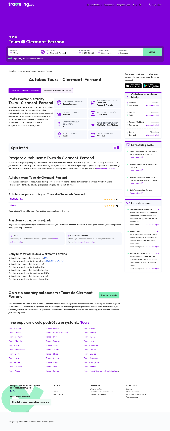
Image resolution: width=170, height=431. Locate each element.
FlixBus (13, 205)
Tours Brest (51, 337)
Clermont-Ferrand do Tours (57, 90)
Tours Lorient (89, 349)
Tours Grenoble (90, 358)
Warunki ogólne (96, 389)
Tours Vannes (89, 366)
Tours (65, 104)
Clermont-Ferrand (102, 103)
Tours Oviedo (52, 349)
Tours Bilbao (52, 354)
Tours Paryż (89, 328)
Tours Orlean (15, 332)
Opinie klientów (132, 392)
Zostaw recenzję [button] (109, 295)
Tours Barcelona (16, 328)
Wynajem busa (132, 397)
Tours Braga (52, 362)
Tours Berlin (14, 345)
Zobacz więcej (136, 157)
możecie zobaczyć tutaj (84, 242)
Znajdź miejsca (123, 5)
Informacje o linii (152, 105)
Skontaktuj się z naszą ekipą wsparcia (30, 402)
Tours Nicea (14, 371)
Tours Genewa (53, 341)
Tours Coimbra (16, 337)
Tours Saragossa (91, 362)
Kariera (129, 389)
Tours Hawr (89, 341)
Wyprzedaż (109, 5)
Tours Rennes (52, 371)
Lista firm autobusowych (136, 394)
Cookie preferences (98, 394)
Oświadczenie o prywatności (101, 392)
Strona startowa (94, 5)
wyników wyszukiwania (106, 168)
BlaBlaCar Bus (16, 199)
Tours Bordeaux (91, 345)
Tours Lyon (14, 358)
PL (141, 5)
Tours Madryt (89, 332)
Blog (135, 5)
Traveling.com (48, 421)
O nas (56, 392)
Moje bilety (154, 4)
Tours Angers (15, 362)
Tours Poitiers (15, 366)
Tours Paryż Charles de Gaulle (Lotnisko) (101, 371)
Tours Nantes (52, 358)
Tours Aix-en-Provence (57, 332)
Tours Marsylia (15, 341)
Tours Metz (51, 366)
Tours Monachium (17, 349)
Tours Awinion (52, 328)
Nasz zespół (58, 394)
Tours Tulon (89, 337)
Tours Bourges (15, 354)
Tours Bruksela (90, 354)
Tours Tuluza (52, 345)
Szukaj (152, 51)
